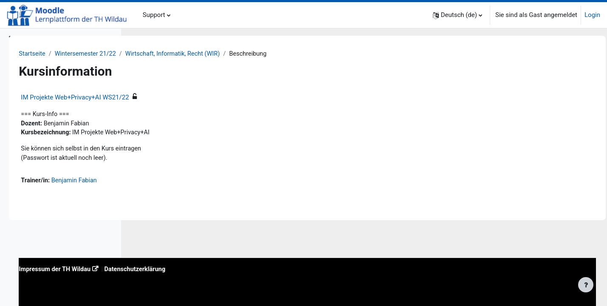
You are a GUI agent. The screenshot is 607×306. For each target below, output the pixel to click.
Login (592, 15)
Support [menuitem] (154, 15)
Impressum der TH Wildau (175, 268)
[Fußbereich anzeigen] (585, 284)
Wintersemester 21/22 (206, 54)
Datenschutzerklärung (258, 268)
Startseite (151, 54)
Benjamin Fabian (194, 182)
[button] (457, 15)
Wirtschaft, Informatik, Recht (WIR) (296, 54)
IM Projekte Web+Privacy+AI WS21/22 (194, 98)
